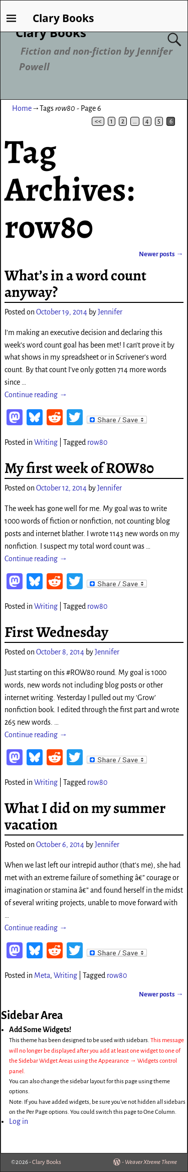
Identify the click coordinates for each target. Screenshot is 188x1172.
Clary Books (51, 32)
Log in (18, 1121)
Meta (42, 975)
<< (98, 121)
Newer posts (161, 254)
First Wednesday (56, 632)
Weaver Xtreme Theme (151, 1162)
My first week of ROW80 (79, 468)
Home (22, 108)
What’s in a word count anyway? (75, 283)
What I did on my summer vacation (85, 816)
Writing (46, 442)
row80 (97, 442)
